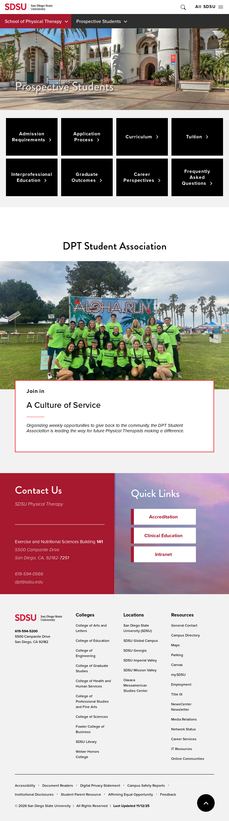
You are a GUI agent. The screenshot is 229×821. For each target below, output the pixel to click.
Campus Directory (185, 635)
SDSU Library (86, 741)
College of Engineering (85, 653)
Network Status (183, 729)
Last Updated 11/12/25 (131, 805)
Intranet (163, 554)
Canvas (177, 664)
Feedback (168, 794)
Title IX (176, 694)
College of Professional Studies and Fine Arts (92, 701)
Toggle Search (183, 7)
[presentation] (84, 615)
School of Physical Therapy (33, 21)
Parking (177, 654)
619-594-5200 (26, 631)
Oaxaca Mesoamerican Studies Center (135, 685)
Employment (181, 684)
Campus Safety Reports (146, 785)
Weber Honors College (87, 754)
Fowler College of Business (90, 729)
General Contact (184, 625)
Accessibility (25, 785)
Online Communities (187, 758)
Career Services (183, 738)
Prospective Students (98, 21)
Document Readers (57, 785)
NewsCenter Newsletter (181, 706)
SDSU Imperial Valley (140, 660)
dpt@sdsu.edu (29, 582)
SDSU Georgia (134, 650)
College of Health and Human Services (93, 683)
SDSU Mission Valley (140, 670)
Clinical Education (163, 535)
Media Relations (184, 719)
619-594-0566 (29, 574)
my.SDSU (178, 674)
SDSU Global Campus (140, 640)
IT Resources (181, 748)
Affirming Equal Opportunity (130, 794)
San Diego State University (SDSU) (137, 628)
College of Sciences (92, 716)
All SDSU (209, 7)
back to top (206, 803)
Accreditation (163, 516)
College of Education (92, 640)
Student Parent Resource (81, 794)
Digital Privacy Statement (100, 785)
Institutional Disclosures (34, 794)
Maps (175, 644)
